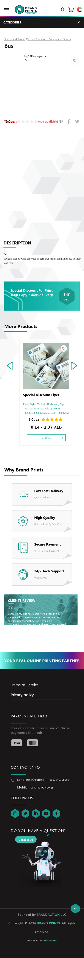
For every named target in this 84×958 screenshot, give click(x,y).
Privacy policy (22, 694)
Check (46, 437)
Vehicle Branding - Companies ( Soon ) (49, 39)
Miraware (50, 940)
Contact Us (26, 839)
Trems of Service (25, 684)
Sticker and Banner (14, 39)
